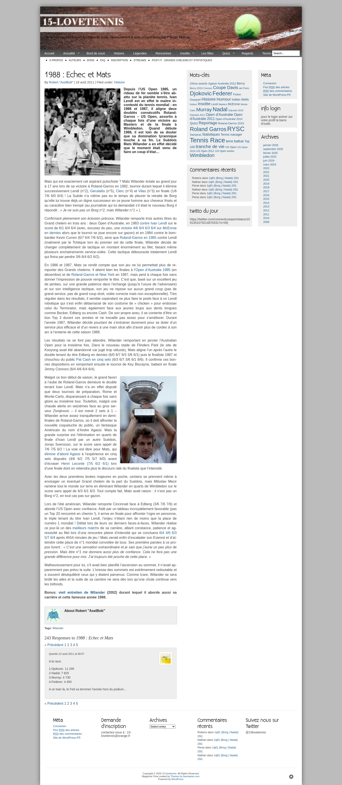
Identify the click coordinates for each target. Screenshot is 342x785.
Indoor (193, 104)
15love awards (198, 83)
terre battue (235, 141)
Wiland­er (58, 628)
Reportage (208, 123)
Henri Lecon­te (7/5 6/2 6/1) (85, 463)
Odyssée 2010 (235, 110)
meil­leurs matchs (85, 528)
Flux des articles (276, 87)
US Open (230, 147)
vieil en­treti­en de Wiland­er (81, 592)
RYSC (236, 128)
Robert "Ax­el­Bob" (90, 611)
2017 (266, 191)
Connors (207, 88)
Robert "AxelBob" (61, 82)
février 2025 (270, 153)
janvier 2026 (270, 145)
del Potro (244, 88)
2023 (266, 168)
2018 (266, 187)
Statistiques (211, 134)
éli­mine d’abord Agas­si (63, 454)
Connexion (269, 83)
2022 (266, 172)
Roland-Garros (82, 274)
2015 (266, 198)
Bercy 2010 (196, 88)
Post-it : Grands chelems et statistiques (182, 60)
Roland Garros (208, 129)
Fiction (237, 94)
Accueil (49, 53)
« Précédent (53, 645)
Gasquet (195, 99)
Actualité (69, 53)
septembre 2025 (273, 149)
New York (106, 274)
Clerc (120, 191)
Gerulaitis (97, 191)
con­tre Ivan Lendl (153, 223)
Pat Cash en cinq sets (93, 359)
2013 (266, 206)
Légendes (140, 53)
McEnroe (234, 104)
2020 (266, 179)
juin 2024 (268, 160)
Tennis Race (270, 53)
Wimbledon (202, 155)
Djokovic (201, 93)
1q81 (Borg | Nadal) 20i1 (224, 178)
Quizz (226, 53)
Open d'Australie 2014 (229, 119)
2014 (266, 202)
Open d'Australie (219, 115)
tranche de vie (210, 146)
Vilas (142, 191)
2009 (266, 222)
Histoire (119, 53)
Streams (139, 60)
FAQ (102, 60)
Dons (90, 60)
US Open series (224, 151)
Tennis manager (231, 134)
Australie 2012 (227, 83)
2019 (266, 183)
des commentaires (277, 91)
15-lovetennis (169, 773)
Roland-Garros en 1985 (138, 237)
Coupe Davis (225, 87)
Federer (222, 93)
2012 (266, 210)
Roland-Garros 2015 (231, 123)
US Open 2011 (205, 151)
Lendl (214, 104)
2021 (266, 175)
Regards (247, 53)
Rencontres (163, 53)
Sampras (195, 134)
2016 (266, 195)
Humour (224, 99)
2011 (266, 214)
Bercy (241, 83)
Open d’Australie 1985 (152, 270)
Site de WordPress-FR (277, 94)
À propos (56, 60)
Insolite (185, 53)
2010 (266, 218)
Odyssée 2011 (197, 115)
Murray (204, 109)
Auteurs (75, 60)
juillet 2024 (269, 156)
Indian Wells (240, 99)
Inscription (119, 60)
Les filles (207, 53)
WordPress (177, 779)
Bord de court (96, 53)
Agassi (212, 83)
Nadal (220, 109)
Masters (223, 104)
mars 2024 (269, 164)
